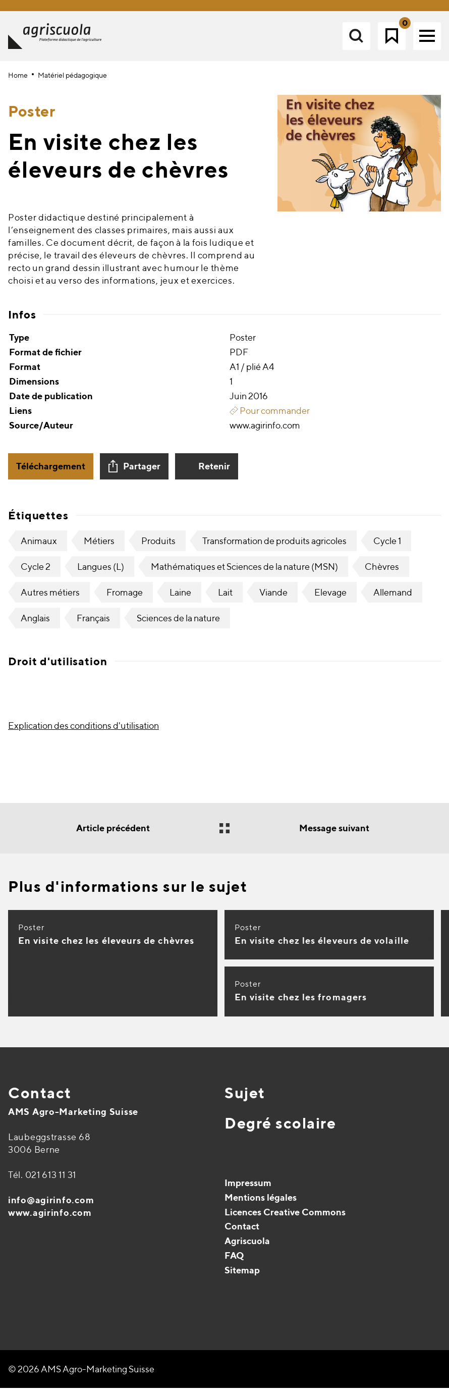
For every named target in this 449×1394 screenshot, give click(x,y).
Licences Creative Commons (285, 1218)
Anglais (35, 624)
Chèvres (382, 572)
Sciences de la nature (178, 624)
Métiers (99, 547)
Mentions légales (260, 1203)
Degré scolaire (280, 1129)
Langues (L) (100, 572)
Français (93, 624)
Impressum (247, 1189)
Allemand (392, 598)
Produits (158, 547)
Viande (273, 598)
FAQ (234, 1261)
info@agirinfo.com (51, 1206)
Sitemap (242, 1276)
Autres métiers (50, 598)
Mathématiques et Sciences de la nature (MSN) (244, 572)
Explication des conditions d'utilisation (83, 731)
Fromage (124, 598)
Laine (180, 598)
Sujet (244, 1099)
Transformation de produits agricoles (274, 547)
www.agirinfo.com (50, 1218)
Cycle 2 (35, 572)
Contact (40, 1099)
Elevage (330, 598)
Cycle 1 (387, 547)
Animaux (39, 547)
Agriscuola (247, 1247)
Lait (225, 598)
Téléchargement (50, 472)
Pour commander (270, 416)
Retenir (214, 472)
